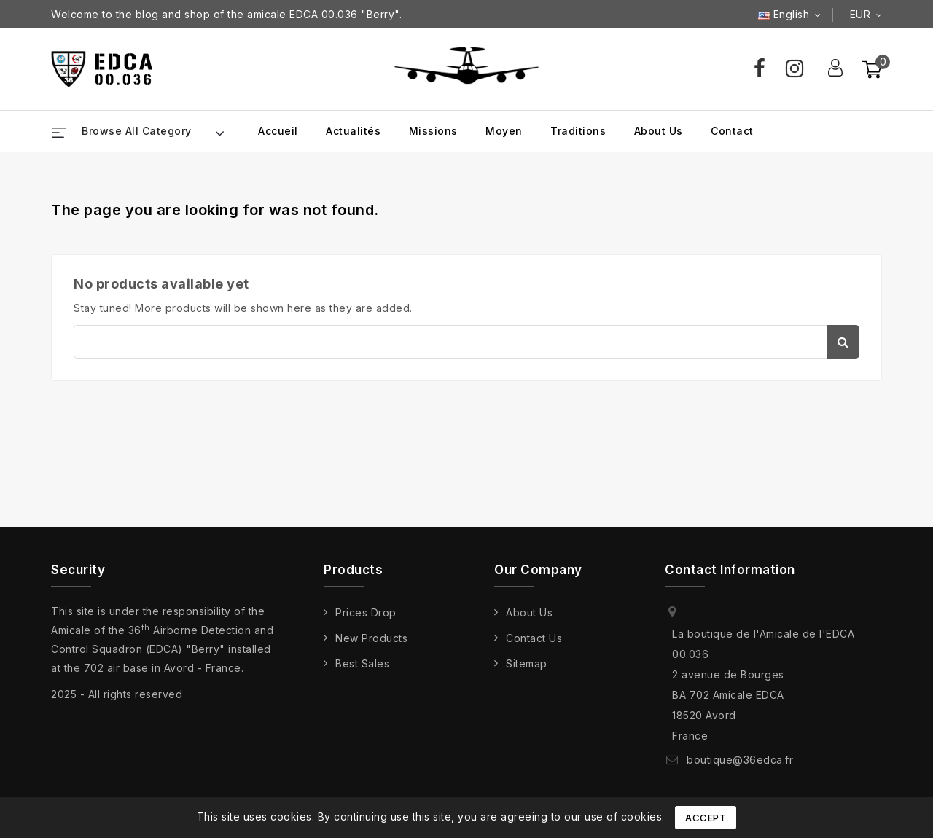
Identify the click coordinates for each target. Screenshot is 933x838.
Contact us (534, 638)
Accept (705, 817)
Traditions (578, 131)
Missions (433, 131)
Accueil (278, 131)
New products (371, 638)
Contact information (730, 570)
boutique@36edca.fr (740, 759)
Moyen (504, 131)
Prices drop (366, 612)
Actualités (353, 131)
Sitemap (526, 663)
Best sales (362, 663)
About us (658, 131)
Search (843, 342)
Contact (732, 131)
